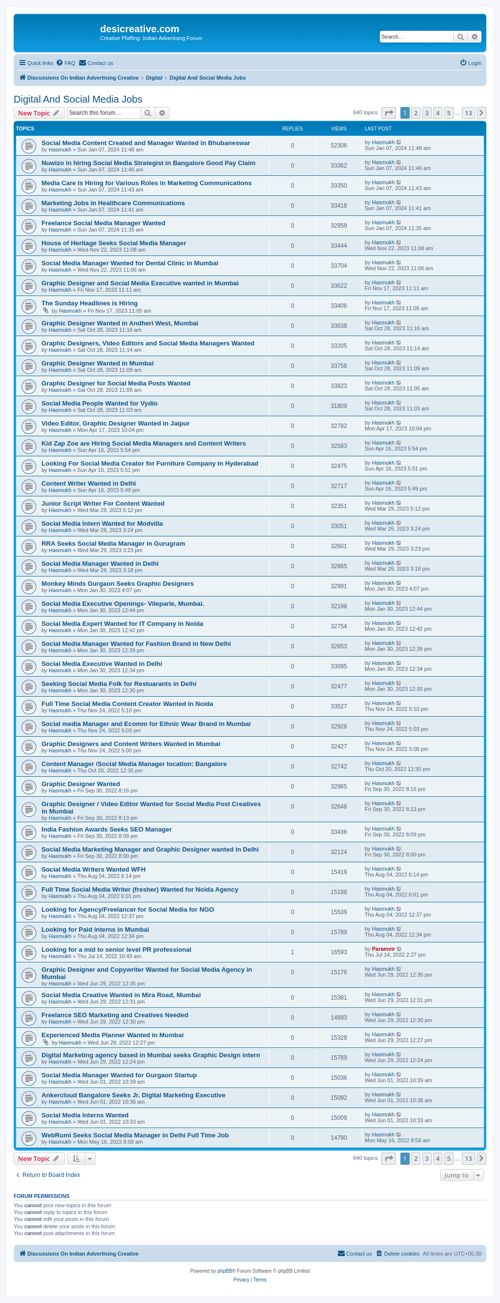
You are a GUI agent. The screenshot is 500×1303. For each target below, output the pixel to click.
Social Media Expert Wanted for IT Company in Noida (122, 623)
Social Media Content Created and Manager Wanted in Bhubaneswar (146, 143)
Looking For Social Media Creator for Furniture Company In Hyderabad (150, 463)
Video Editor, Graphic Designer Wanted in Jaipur (115, 423)
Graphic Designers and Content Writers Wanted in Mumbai (131, 744)
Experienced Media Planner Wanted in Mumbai (113, 1035)
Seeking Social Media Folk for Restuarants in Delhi (119, 683)
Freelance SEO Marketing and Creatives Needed (115, 1015)
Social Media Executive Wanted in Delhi (102, 663)
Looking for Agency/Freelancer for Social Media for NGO (128, 909)
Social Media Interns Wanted (85, 1115)
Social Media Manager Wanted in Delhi (100, 563)
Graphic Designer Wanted (81, 784)
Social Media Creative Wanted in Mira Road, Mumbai (121, 995)
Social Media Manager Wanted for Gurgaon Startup (119, 1075)
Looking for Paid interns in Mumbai (95, 929)
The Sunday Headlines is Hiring (90, 303)
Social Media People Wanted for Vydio (100, 403)
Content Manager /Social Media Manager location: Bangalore (134, 764)
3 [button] (427, 112)
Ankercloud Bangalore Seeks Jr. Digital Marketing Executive (134, 1095)
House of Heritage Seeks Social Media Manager (114, 243)
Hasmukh (60, 149)
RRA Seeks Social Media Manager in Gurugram (113, 543)
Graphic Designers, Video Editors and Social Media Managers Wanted (148, 343)
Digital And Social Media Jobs (78, 99)
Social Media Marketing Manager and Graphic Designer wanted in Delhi (150, 849)
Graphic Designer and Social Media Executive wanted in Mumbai (140, 283)
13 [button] (468, 112)
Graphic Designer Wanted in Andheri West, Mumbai (120, 323)
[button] (388, 113)
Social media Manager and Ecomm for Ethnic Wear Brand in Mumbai (146, 723)
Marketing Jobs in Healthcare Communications (113, 203)
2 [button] (415, 112)
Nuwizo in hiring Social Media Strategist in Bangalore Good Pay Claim (148, 163)
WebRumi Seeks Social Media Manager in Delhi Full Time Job (135, 1135)
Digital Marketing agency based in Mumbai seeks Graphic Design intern (151, 1055)
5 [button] (449, 112)
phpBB (224, 1271)
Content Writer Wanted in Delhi (89, 483)
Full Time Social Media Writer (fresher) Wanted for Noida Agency (140, 889)
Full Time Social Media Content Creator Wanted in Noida (127, 703)
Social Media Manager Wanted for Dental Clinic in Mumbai (130, 263)
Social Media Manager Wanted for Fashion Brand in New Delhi (136, 643)
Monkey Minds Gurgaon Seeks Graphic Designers (118, 583)
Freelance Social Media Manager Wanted (104, 223)
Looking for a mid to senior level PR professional (116, 949)
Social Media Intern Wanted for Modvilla (102, 523)
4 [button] (437, 112)
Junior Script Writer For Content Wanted (103, 503)
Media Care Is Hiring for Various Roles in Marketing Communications (147, 183)
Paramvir (383, 949)
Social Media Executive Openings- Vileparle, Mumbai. (123, 603)
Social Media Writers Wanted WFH (94, 869)
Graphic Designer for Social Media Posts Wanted (116, 383)
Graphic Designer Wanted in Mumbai (98, 363)
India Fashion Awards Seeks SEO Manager (107, 829)
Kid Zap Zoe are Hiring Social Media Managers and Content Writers (144, 443)
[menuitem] (65, 63)
